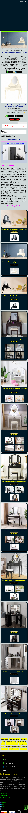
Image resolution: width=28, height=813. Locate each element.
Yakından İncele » (14, 231)
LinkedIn (2, 806)
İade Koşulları (2, 800)
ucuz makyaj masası (11, 741)
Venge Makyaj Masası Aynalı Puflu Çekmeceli (14, 713)
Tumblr (2, 808)
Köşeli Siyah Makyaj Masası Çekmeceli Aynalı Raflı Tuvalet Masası (14, 629)
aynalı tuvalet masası (14, 739)
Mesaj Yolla (10, 72)
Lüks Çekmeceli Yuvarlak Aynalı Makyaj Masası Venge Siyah (14, 580)
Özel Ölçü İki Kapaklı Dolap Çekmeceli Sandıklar (14, 143)
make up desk (23, 748)
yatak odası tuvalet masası (12, 744)
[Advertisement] (13, 17)
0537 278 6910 (9, 116)
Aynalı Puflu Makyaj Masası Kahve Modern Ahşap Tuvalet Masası (14, 339)
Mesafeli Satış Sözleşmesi (5, 797)
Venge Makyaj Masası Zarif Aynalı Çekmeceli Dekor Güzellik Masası (14, 229)
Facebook (3, 802)
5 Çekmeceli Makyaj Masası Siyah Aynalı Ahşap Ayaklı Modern (14, 481)
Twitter (2, 804)
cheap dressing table (14, 748)
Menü (23, 2)
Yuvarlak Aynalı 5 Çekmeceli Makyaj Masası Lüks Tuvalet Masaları (14, 431)
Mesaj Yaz (25, 807)
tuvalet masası (4, 739)
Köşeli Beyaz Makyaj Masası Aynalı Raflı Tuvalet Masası (14, 671)
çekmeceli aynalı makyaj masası (13, 746)
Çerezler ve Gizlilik (3, 795)
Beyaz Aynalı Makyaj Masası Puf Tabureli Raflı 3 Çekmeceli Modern (14, 530)
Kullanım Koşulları (3, 793)
